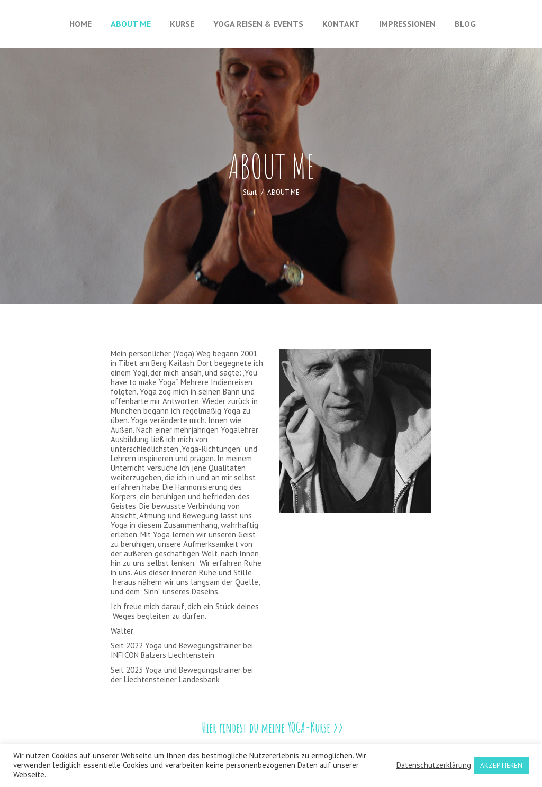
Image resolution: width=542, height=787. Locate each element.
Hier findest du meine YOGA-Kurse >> (273, 727)
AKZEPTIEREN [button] (501, 765)
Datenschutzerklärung (433, 765)
